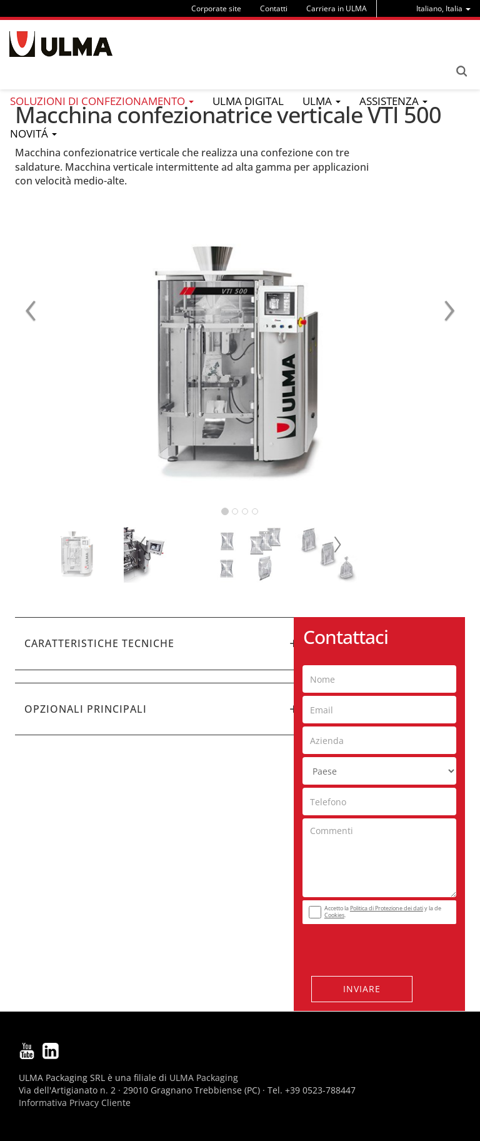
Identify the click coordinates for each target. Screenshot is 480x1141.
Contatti (274, 8)
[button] (162, 643)
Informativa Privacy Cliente (75, 1102)
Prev (143, 544)
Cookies (334, 915)
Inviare (362, 989)
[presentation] (378, 946)
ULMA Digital (248, 101)
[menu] (443, 8)
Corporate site (216, 8)
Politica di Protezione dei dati (386, 908)
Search (461, 71)
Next (336, 544)
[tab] (162, 643)
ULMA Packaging (203, 1077)
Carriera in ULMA (336, 8)
